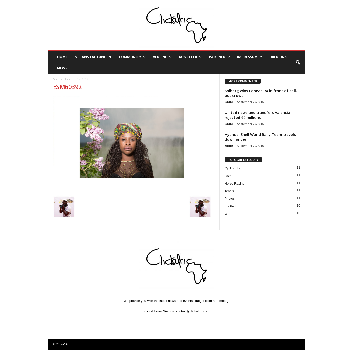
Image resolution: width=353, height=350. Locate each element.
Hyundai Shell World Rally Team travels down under (260, 137)
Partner (219, 57)
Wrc (227, 214)
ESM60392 (67, 86)
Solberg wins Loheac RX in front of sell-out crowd (261, 93)
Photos (230, 198)
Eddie (229, 102)
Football (230, 206)
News (62, 68)
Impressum (249, 57)
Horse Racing (235, 183)
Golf (228, 176)
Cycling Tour (234, 168)
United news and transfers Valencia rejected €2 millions (257, 115)
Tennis (229, 191)
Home (62, 56)
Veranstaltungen (93, 56)
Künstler (190, 57)
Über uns (278, 56)
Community (132, 57)
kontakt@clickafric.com (192, 311)
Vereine (162, 57)
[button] (297, 62)
